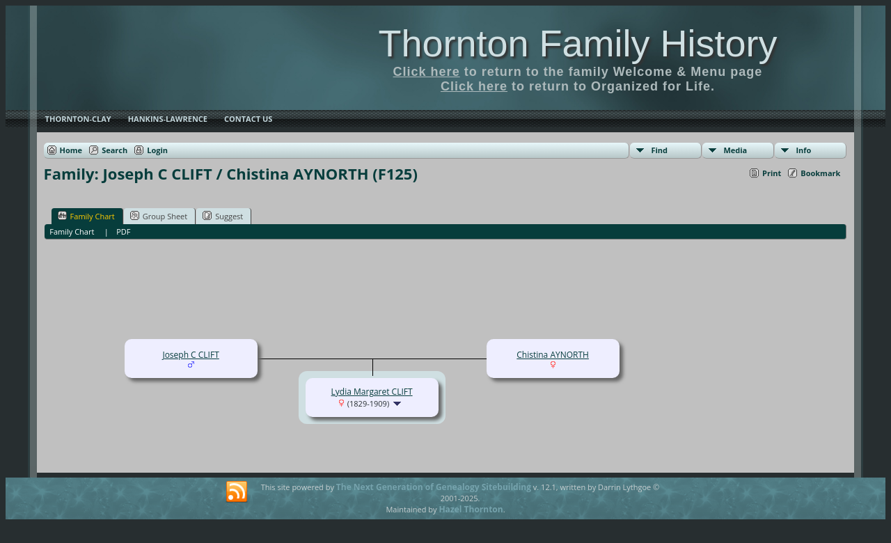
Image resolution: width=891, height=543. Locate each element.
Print (771, 173)
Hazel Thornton (471, 509)
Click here (426, 72)
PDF (123, 231)
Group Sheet (159, 215)
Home (71, 150)
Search (114, 150)
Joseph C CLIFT (190, 355)
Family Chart (86, 215)
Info (803, 150)
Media (735, 150)
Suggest (223, 215)
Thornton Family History (577, 43)
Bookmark (820, 173)
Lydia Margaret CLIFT (372, 392)
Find (659, 150)
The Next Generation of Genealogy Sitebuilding (433, 487)
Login (157, 150)
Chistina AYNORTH (553, 355)
